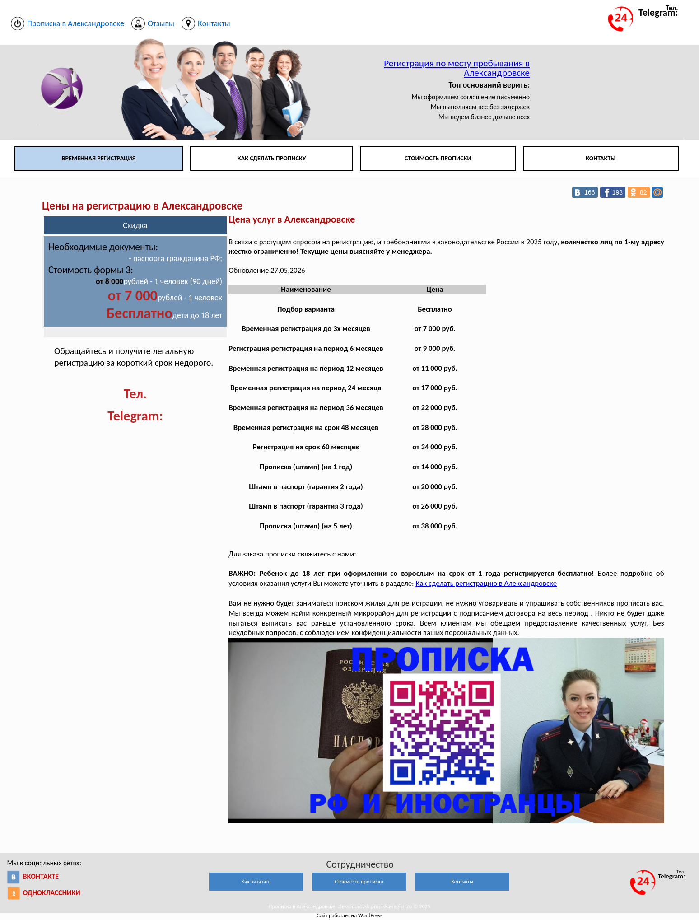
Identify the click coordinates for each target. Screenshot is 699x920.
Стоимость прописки (438, 158)
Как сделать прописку (272, 158)
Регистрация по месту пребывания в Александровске (457, 68)
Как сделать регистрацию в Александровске (486, 583)
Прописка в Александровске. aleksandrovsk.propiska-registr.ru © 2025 (349, 906)
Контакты (600, 158)
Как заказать (255, 881)
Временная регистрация (99, 158)
